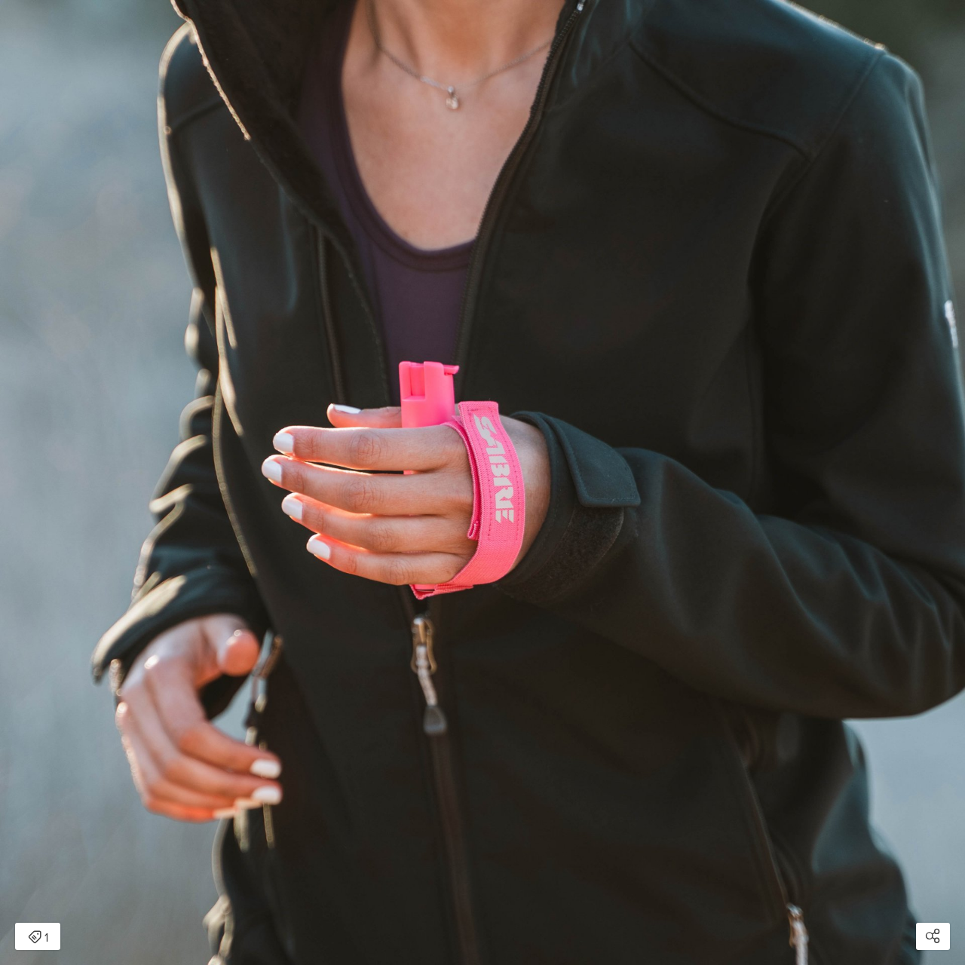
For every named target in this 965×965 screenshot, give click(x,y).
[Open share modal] (933, 936)
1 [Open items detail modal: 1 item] (38, 937)
